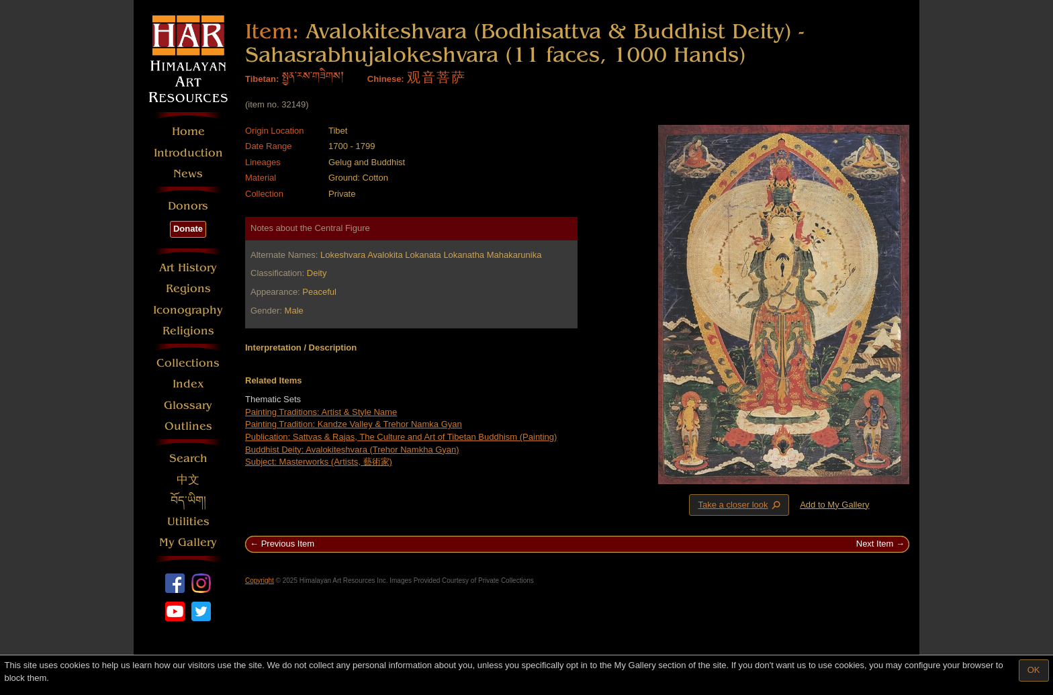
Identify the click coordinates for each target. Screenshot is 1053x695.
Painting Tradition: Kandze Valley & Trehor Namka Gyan (353, 424)
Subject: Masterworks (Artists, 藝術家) (318, 462)
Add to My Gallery (834, 505)
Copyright (259, 580)
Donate (188, 229)
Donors (188, 205)
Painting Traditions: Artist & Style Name (321, 412)
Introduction (188, 152)
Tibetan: (262, 79)
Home (188, 131)
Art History (188, 267)
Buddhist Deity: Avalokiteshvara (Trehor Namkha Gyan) (352, 450)
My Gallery (188, 542)
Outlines (188, 426)
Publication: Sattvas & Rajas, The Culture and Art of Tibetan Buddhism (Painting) (401, 437)
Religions (188, 330)
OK (1033, 670)
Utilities (188, 521)
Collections (188, 363)
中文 (188, 479)
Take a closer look (740, 504)
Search (188, 458)
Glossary (188, 405)
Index (188, 383)
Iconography (188, 310)
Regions (188, 288)
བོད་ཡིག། (188, 500)
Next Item (875, 544)
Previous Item (287, 544)
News (188, 173)
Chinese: (385, 79)
